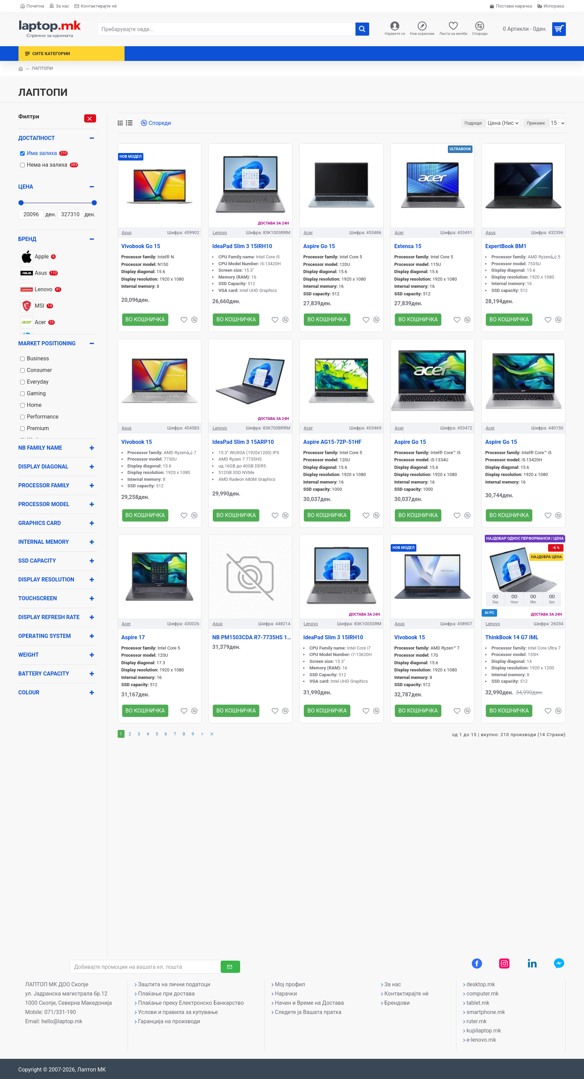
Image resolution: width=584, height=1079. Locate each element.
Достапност (36, 138)
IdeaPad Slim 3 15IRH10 (242, 246)
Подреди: (458, 123)
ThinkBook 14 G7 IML (511, 637)
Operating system (44, 636)
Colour (28, 692)
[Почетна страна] (32, 6)
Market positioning (47, 343)
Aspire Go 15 (319, 246)
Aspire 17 (133, 637)
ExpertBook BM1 (506, 246)
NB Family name (40, 448)
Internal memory (43, 542)
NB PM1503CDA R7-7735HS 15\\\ (252, 637)
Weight (28, 655)
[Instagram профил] (504, 963)
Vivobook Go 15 (140, 246)
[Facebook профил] (477, 963)
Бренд (27, 239)
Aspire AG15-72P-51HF (332, 442)
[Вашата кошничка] (532, 29)
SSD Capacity (37, 560)
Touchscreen (37, 598)
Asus (127, 232)
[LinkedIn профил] (532, 963)
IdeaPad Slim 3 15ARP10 (243, 442)
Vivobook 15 (136, 442)
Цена (25, 186)
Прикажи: (538, 123)
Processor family (43, 485)
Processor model (43, 504)
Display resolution (46, 579)
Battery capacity (43, 673)
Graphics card (39, 523)
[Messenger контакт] (559, 963)
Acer (308, 232)
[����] (362, 29)
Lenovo (219, 232)
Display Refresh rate (49, 617)
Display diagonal (43, 466)
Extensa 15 (407, 246)
